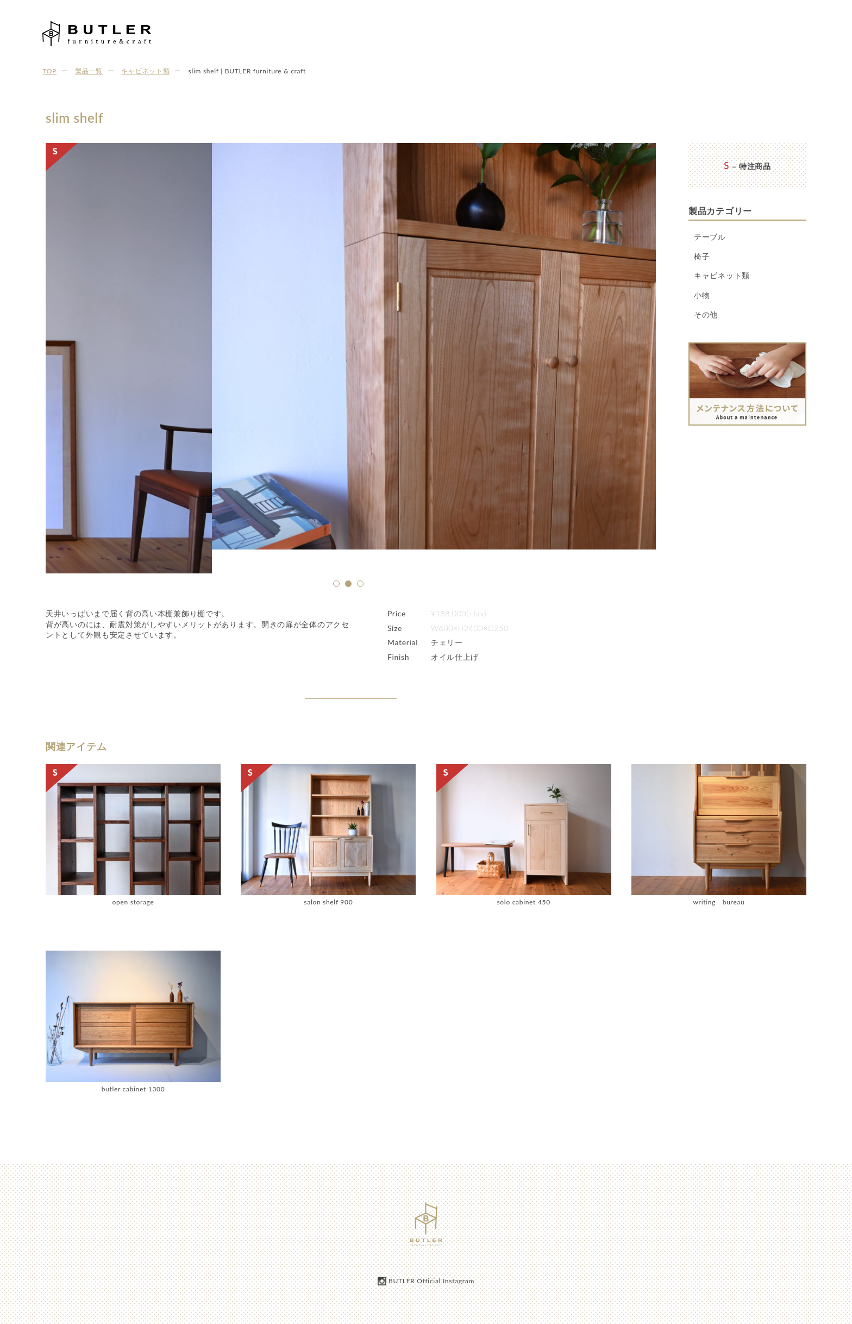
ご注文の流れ (758, 31)
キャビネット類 (722, 275)
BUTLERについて (615, 31)
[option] (351, 372)
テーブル (710, 236)
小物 (702, 294)
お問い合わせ (813, 31)
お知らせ (710, 31)
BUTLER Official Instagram (431, 1281)
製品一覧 (670, 31)
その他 (706, 314)
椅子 (702, 256)
